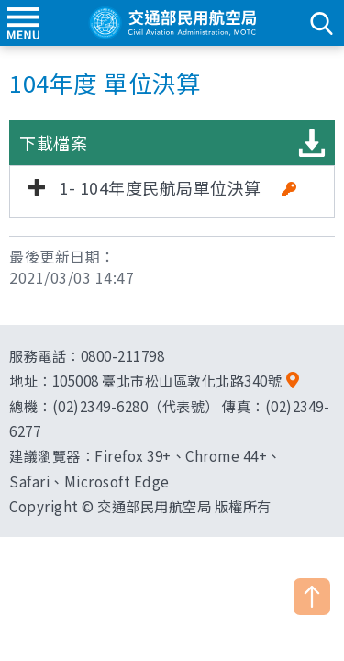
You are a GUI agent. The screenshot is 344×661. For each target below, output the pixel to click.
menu (23, 23)
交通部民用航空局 (172, 23)
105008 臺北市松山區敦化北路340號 (167, 380)
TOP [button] (312, 596)
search (321, 23)
